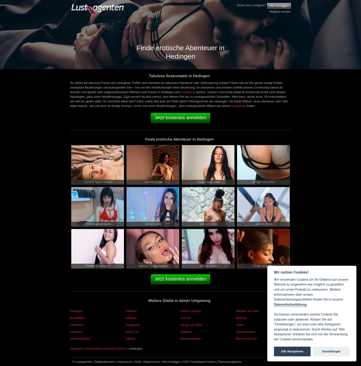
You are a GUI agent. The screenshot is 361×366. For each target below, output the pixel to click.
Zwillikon (131, 311)
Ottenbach (77, 325)
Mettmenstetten (190, 338)
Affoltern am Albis (247, 311)
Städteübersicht (104, 361)
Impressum (124, 361)
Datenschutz (151, 361)
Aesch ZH (131, 332)
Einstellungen (331, 351)
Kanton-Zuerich (116, 348)
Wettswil (241, 318)
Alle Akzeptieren (292, 351)
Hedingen (76, 311)
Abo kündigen (171, 361)
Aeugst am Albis (191, 325)
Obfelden (76, 332)
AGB (138, 361)
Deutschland (94, 348)
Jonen (240, 325)
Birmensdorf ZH (246, 338)
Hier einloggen (279, 5)
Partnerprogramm (230, 361)
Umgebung (187, 92)
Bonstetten (77, 318)
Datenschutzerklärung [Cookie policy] (290, 305)
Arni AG (185, 318)
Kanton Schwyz (190, 311)
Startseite (76, 348)
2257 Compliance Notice (199, 361)
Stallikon (186, 332)
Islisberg (130, 318)
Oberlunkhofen (245, 332)
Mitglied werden (280, 11)
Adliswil (130, 338)
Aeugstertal (132, 325)
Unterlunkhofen (80, 338)
